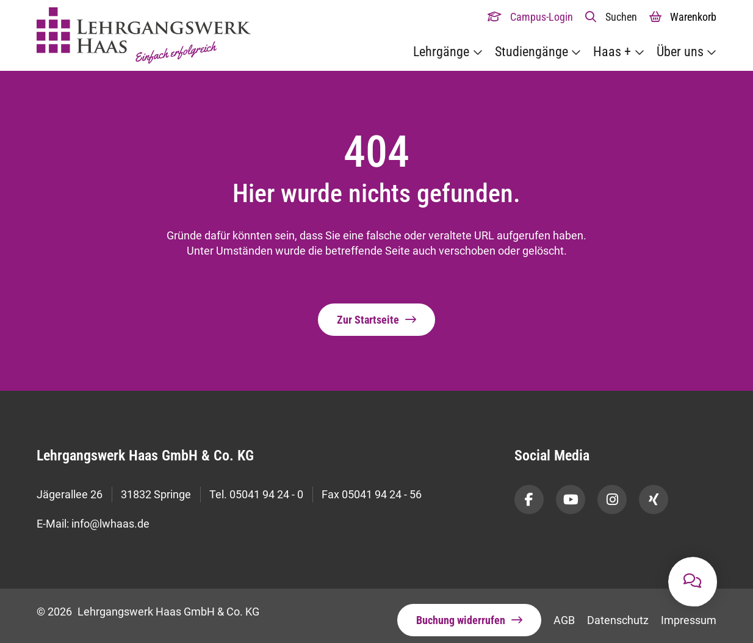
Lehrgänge (441, 51)
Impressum (688, 611)
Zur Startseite (368, 320)
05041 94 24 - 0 (266, 493)
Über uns (680, 51)
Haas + (612, 51)
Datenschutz (618, 611)
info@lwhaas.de (110, 517)
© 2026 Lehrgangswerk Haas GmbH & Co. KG (148, 603)
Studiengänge (531, 51)
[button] (611, 17)
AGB (564, 611)
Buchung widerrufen (460, 611)
